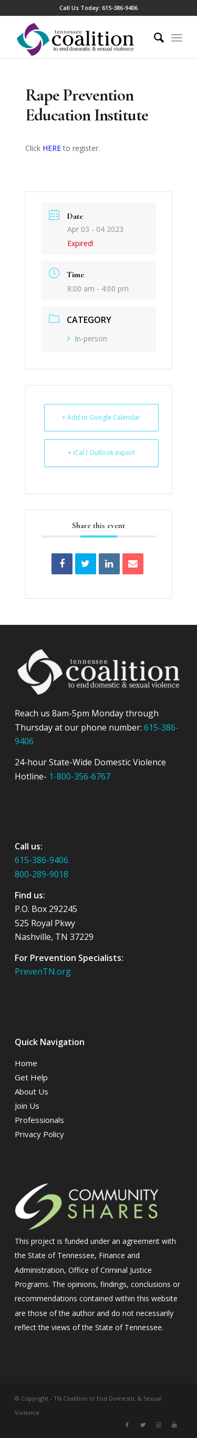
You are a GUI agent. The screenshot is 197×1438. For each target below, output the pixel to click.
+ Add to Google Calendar (101, 417)
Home (26, 1063)
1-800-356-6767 (79, 776)
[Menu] (176, 37)
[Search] (153, 37)
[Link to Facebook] (127, 1425)
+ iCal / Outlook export (101, 452)
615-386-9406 (120, 8)
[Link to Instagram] (159, 1425)
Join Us (27, 1105)
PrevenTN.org (43, 971)
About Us (31, 1091)
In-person (87, 338)
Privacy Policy (39, 1134)
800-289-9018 (41, 874)
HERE (52, 148)
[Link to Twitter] (143, 1425)
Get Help (31, 1077)
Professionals (39, 1120)
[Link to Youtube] (174, 1425)
